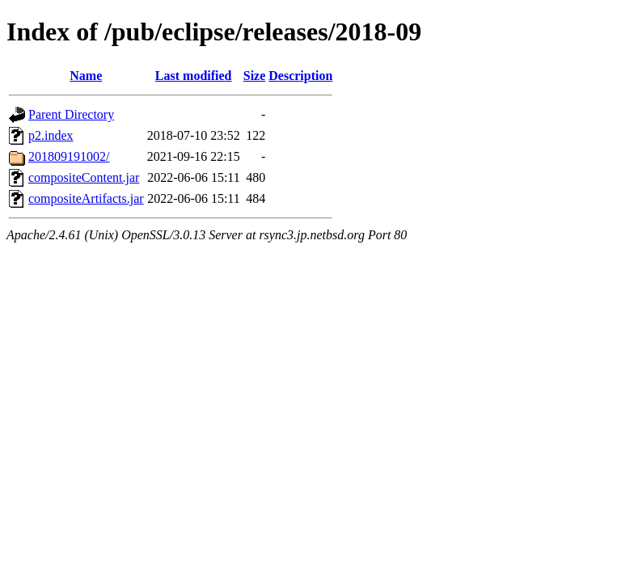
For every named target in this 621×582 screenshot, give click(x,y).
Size (254, 75)
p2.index (51, 135)
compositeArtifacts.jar (86, 198)
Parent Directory (71, 114)
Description (300, 75)
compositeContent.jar (83, 177)
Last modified (193, 75)
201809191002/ (68, 156)
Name (86, 75)
